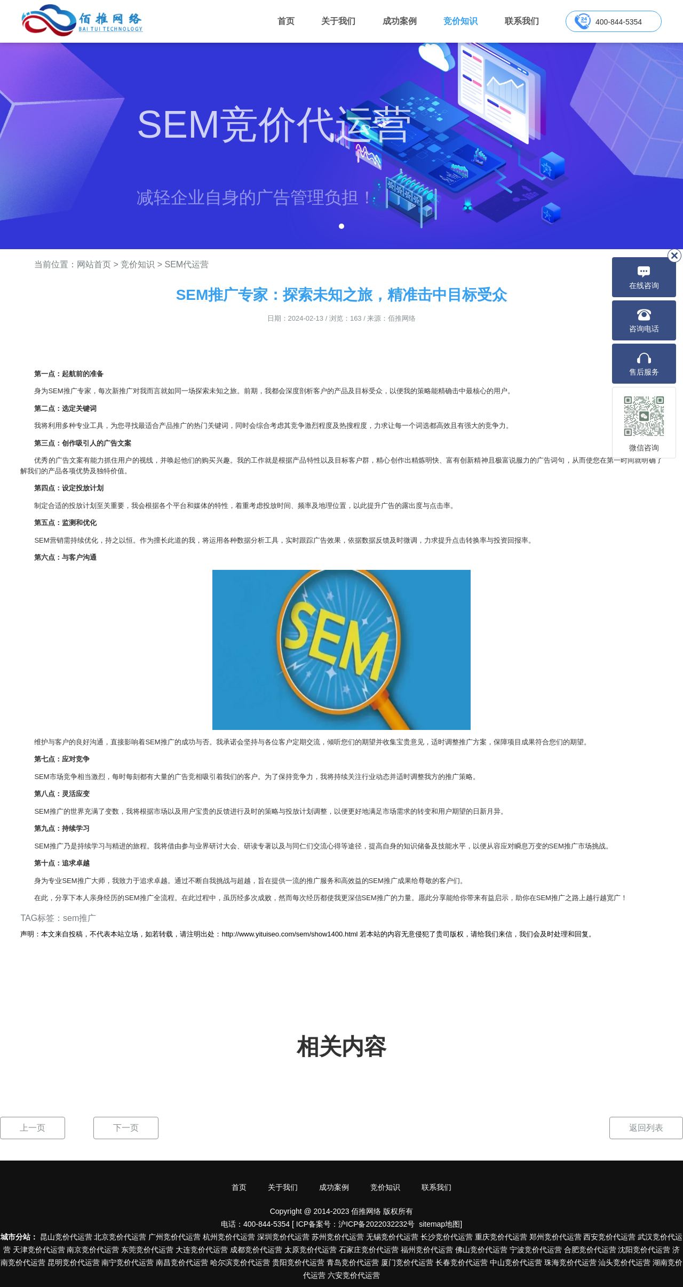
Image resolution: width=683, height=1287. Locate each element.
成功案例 (400, 21)
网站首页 (94, 264)
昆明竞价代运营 (73, 1262)
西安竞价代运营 (609, 1237)
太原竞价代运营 (310, 1249)
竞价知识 (460, 21)
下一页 (126, 1127)
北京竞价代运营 (120, 1237)
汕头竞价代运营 (624, 1262)
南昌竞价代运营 (182, 1262)
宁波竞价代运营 (536, 1249)
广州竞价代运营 (174, 1237)
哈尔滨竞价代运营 (240, 1262)
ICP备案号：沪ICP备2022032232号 (355, 1224)
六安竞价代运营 (354, 1275)
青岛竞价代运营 (353, 1262)
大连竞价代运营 (202, 1249)
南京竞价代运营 (93, 1249)
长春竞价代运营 (461, 1262)
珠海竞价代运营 (570, 1262)
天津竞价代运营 (39, 1249)
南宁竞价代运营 (127, 1262)
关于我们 (338, 21)
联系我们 (522, 21)
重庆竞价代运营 (501, 1237)
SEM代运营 (186, 264)
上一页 (32, 1127)
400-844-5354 (618, 22)
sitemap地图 (439, 1224)
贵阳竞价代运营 (298, 1262)
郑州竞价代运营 (555, 1237)
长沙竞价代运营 (446, 1237)
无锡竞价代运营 (392, 1237)
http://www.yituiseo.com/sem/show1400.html (289, 934)
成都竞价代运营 (256, 1249)
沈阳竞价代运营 (644, 1249)
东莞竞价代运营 (147, 1249)
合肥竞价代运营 (590, 1249)
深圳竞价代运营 (283, 1237)
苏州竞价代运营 (338, 1237)
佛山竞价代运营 (481, 1249)
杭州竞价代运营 (229, 1237)
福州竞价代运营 (427, 1249)
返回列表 (646, 1127)
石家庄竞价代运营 (369, 1249)
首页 (286, 21)
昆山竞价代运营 (66, 1237)
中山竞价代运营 (516, 1262)
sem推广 (79, 918)
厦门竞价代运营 (407, 1262)
